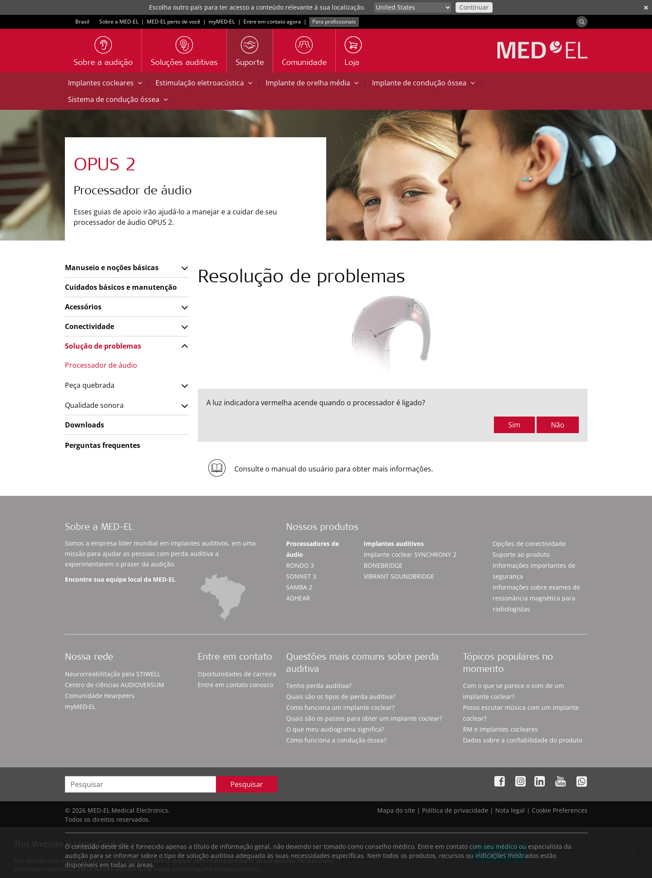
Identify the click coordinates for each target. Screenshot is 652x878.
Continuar (474, 7)
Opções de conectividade (529, 543)
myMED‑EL (222, 21)
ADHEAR (298, 598)
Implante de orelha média (312, 83)
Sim (514, 425)
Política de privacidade (455, 810)
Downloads (84, 425)
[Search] (582, 21)
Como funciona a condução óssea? (336, 740)
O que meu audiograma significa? (335, 729)
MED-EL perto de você (173, 21)
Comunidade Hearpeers (100, 696)
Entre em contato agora (272, 21)
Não (557, 425)
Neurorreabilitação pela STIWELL (112, 674)
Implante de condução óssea (423, 83)
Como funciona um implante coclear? (340, 707)
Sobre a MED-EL (119, 21)
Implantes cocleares (105, 83)
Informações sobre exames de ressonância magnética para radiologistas (536, 598)
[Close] (638, 851)
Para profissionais (334, 21)
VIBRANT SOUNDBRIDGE (399, 576)
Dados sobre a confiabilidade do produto (522, 740)
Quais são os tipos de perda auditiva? (340, 696)
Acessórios (83, 307)
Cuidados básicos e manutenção (121, 287)
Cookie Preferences (560, 810)
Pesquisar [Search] (246, 784)
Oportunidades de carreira (237, 674)
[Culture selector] (412, 7)
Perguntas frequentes (102, 445)
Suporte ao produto (521, 554)
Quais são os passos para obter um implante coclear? (364, 718)
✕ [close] (646, 7)
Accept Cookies (499, 853)
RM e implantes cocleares (500, 729)
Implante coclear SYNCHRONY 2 (410, 554)
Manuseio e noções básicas (112, 267)
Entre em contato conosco (235, 685)
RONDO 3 (300, 565)
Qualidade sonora (94, 405)
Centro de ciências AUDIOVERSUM (114, 685)
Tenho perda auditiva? (318, 685)
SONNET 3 (301, 576)
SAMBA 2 (299, 587)
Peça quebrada (90, 385)
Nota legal (510, 810)
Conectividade (89, 326)
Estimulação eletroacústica (203, 83)
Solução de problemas (103, 346)
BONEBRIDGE (383, 565)
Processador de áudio (101, 365)
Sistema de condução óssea (118, 99)
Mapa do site (396, 810)
